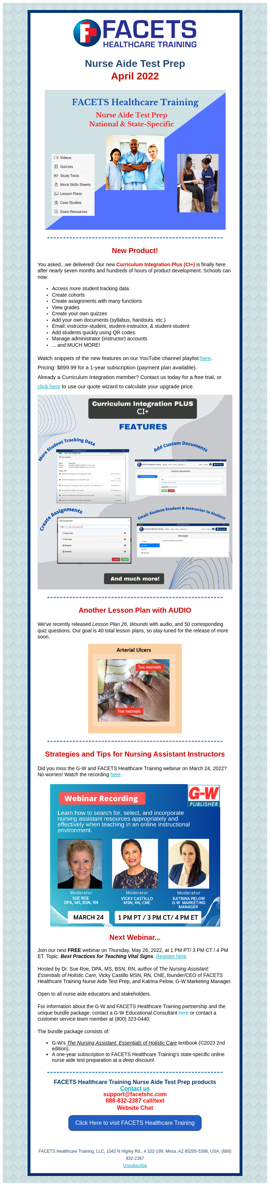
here (205, 358)
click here (49, 386)
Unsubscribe (135, 1165)
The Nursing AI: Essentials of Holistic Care (122, 1043)
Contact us (135, 1088)
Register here (171, 956)
